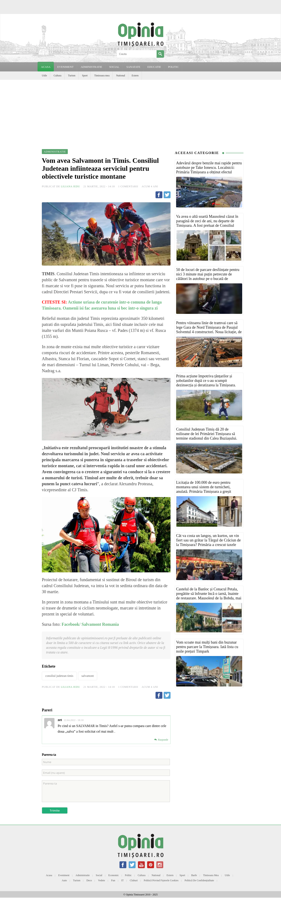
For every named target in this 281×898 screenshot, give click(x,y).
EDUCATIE (154, 66)
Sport (85, 75)
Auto (64, 880)
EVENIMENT (65, 66)
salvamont (88, 675)
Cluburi (134, 880)
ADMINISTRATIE (91, 66)
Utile (44, 75)
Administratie (83, 875)
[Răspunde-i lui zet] (161, 739)
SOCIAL (114, 66)
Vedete (101, 880)
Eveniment (63, 875)
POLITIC (173, 66)
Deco (89, 880)
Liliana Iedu (70, 186)
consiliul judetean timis (59, 675)
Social (99, 875)
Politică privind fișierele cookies (161, 880)
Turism (71, 75)
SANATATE (133, 66)
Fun (113, 880)
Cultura (57, 75)
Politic (128, 875)
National (120, 75)
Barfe (194, 875)
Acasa (45, 66)
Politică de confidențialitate (199, 880)
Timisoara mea (101, 75)
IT (122, 880)
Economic (113, 875)
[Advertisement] (140, 112)
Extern (135, 75)
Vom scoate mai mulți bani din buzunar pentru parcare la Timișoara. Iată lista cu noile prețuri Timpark (207, 646)
